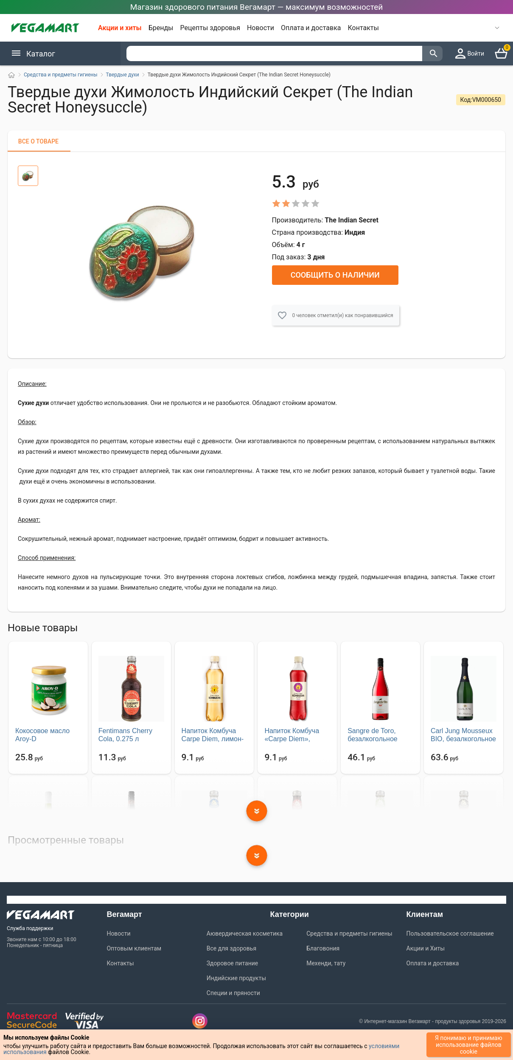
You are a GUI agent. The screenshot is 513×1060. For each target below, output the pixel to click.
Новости (260, 28)
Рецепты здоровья (210, 28)
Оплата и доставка (311, 28)
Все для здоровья (231, 948)
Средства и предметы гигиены (349, 933)
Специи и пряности (233, 993)
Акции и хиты (120, 28)
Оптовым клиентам (134, 948)
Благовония (322, 948)
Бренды (161, 28)
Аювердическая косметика (245, 933)
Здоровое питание (232, 963)
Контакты (363, 28)
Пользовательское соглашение (450, 933)
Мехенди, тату (325, 963)
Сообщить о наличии (335, 274)
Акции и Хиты (425, 948)
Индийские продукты (236, 978)
